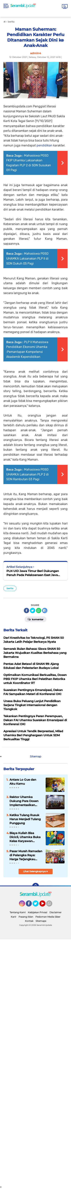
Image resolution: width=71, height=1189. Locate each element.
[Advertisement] (35, 1062)
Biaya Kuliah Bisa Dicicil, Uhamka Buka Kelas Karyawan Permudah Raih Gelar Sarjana (25, 837)
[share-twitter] (32, 610)
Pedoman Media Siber (47, 916)
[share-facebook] (26, 610)
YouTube (45, 905)
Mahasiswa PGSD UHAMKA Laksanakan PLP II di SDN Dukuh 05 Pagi (27, 258)
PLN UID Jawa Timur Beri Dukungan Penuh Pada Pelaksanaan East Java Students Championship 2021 (32, 573)
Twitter (37, 905)
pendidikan (45, 145)
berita (10, 588)
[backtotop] (35, 886)
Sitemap (35, 756)
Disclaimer (55, 912)
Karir (13, 916)
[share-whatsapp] (38, 610)
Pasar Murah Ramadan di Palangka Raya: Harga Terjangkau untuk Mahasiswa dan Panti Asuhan (25, 855)
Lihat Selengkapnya (35, 871)
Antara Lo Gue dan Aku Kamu (22, 781)
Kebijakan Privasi (37, 912)
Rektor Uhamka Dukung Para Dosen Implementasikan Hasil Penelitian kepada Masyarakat (23, 801)
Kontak (29, 921)
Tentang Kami (18, 912)
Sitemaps (41, 921)
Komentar (35, 619)
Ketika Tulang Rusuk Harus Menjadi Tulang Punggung (25, 819)
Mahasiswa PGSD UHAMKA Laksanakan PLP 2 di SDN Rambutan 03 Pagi (27, 474)
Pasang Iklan (26, 916)
